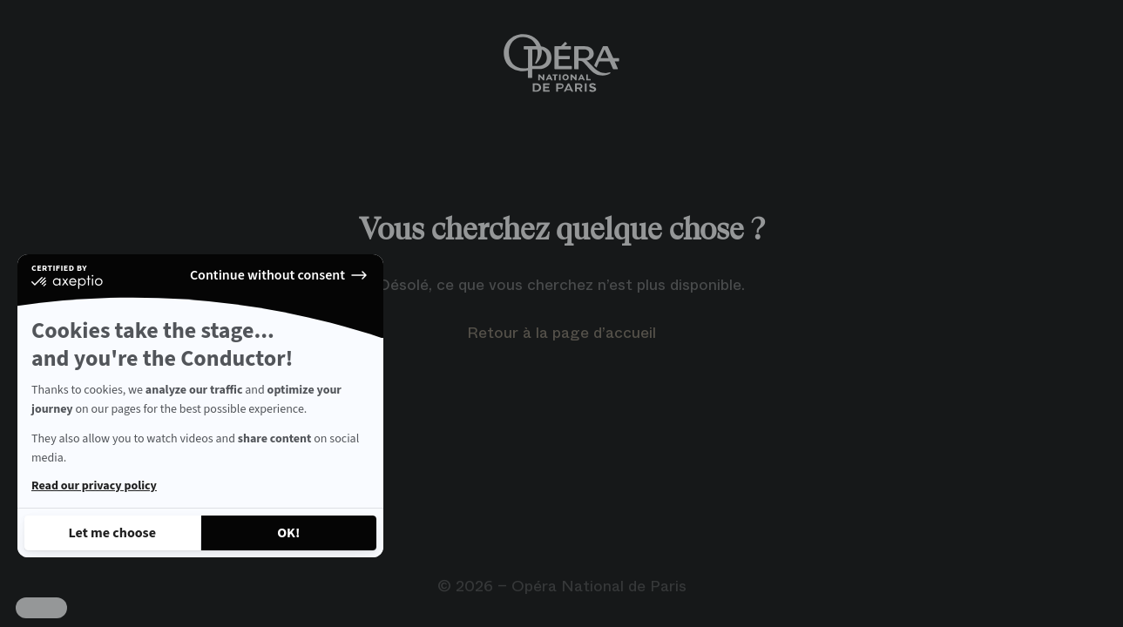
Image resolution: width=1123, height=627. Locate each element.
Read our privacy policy (94, 486)
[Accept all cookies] (289, 533)
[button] (41, 607)
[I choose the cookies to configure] (112, 533)
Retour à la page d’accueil (561, 332)
